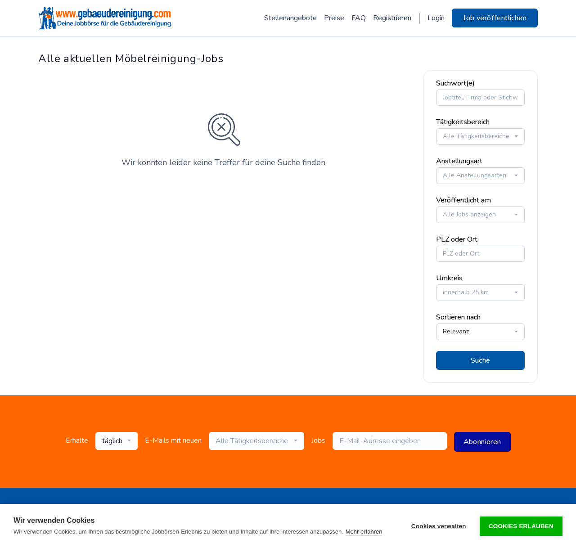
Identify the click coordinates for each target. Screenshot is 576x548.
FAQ (358, 18)
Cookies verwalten (438, 526)
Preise (334, 18)
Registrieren (392, 18)
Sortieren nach (458, 316)
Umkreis (449, 277)
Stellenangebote (290, 18)
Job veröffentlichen (494, 18)
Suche (480, 359)
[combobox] (480, 135)
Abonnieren (482, 440)
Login (436, 18)
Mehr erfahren (364, 531)
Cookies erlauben (521, 526)
